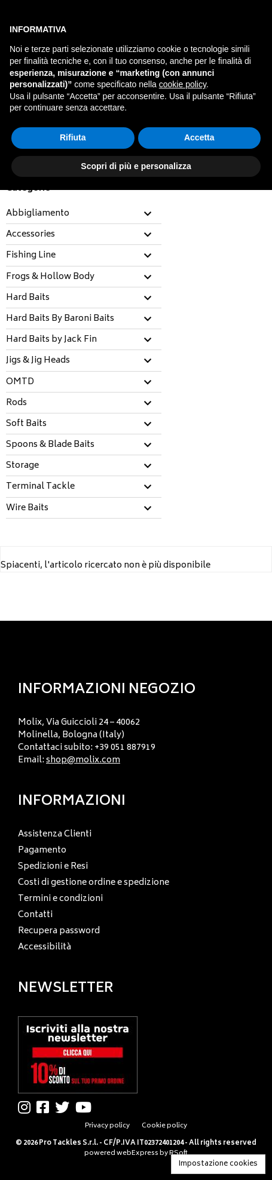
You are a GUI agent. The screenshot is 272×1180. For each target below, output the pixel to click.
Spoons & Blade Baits (50, 445)
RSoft (178, 1153)
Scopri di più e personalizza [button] (136, 166)
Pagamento (42, 850)
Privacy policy (107, 1126)
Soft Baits (26, 424)
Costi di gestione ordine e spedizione (93, 882)
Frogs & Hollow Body (50, 277)
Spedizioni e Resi (53, 866)
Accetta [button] (199, 137)
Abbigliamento (37, 214)
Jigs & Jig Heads (38, 360)
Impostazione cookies (218, 1164)
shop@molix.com (83, 760)
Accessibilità (44, 947)
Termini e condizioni (60, 898)
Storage (22, 466)
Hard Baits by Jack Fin (51, 340)
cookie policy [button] (182, 84)
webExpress (137, 1153)
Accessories (30, 234)
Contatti (35, 915)
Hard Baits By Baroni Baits (60, 319)
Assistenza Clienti (54, 834)
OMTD (20, 382)
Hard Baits (28, 298)
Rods (16, 403)
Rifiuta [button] (73, 137)
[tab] (83, 214)
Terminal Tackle (40, 487)
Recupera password (59, 931)
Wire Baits (27, 508)
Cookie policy (164, 1126)
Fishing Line (31, 255)
